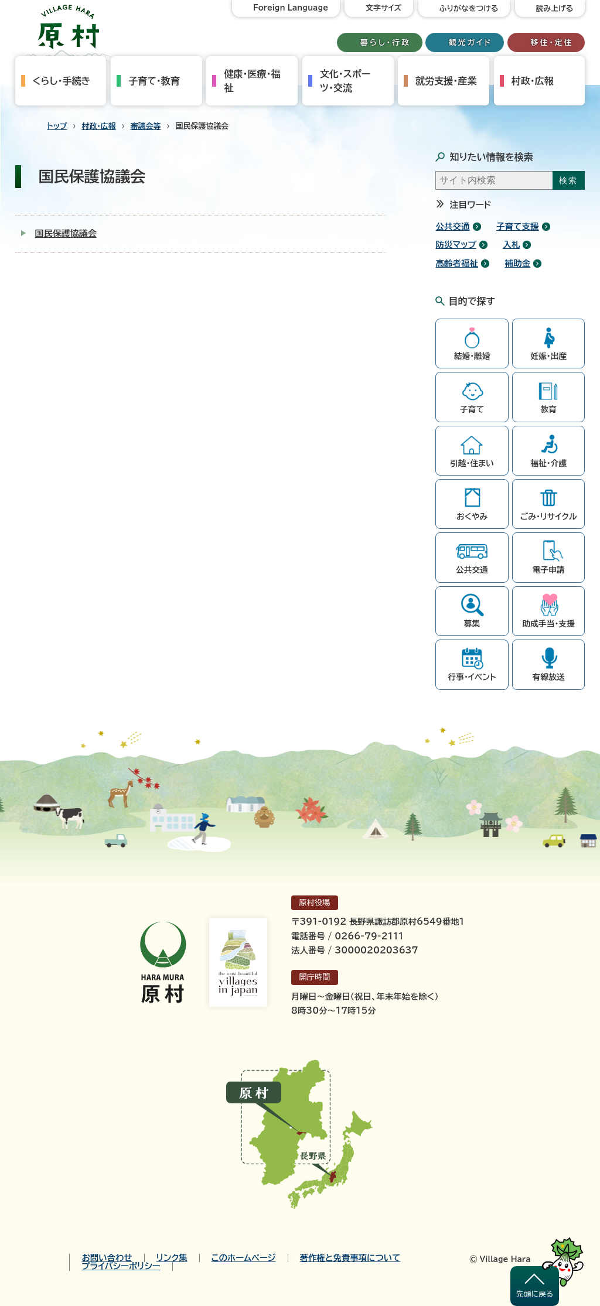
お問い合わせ (106, 1258)
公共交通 (452, 226)
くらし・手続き (62, 81)
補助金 (517, 263)
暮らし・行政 (385, 42)
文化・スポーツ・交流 (345, 81)
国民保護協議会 (66, 233)
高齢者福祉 (456, 263)
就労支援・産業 (445, 81)
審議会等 (146, 126)
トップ (57, 126)
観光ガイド (470, 42)
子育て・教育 (154, 81)
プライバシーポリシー (120, 1266)
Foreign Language (290, 8)
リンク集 (172, 1258)
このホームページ (244, 1258)
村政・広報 (533, 81)
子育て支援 (517, 226)
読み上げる (555, 8)
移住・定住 (552, 42)
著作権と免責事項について (350, 1258)
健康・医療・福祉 (252, 81)
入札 (511, 244)
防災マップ (455, 244)
